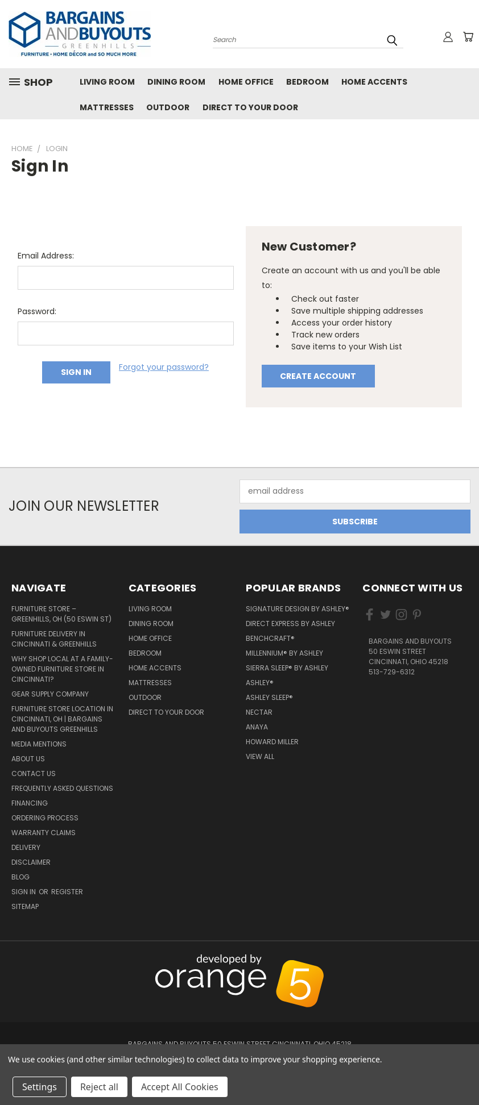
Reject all (99, 1087)
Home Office (246, 81)
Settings (39, 1087)
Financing (29, 803)
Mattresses (107, 107)
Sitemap (25, 906)
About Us (28, 759)
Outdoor (167, 107)
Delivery (25, 847)
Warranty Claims (43, 832)
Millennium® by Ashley (284, 653)
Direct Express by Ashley (290, 623)
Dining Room (176, 81)
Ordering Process (45, 818)
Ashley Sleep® (269, 697)
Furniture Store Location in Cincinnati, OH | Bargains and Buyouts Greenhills (62, 719)
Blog (20, 877)
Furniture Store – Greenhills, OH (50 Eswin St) (61, 614)
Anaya (257, 727)
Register (67, 891)
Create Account (318, 376)
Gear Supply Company (50, 694)
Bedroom (307, 81)
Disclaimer (31, 862)
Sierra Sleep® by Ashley (287, 668)
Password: (37, 311)
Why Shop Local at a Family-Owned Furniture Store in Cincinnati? (62, 669)
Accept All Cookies (179, 1087)
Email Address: (46, 255)
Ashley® (260, 682)
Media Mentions (39, 744)
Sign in (24, 891)
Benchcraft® (270, 638)
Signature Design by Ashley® (297, 609)
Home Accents (374, 81)
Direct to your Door (250, 107)
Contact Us (33, 773)
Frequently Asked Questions (62, 788)
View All (260, 756)
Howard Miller (272, 742)
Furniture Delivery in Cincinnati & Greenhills (54, 639)
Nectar (259, 712)
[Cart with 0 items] (467, 37)
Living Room (107, 81)
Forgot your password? (164, 367)
